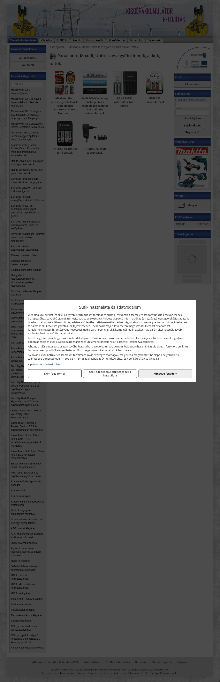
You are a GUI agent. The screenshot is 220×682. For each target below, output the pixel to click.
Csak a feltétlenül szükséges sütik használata (110, 373)
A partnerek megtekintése (44, 364)
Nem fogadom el (54, 373)
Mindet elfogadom (165, 373)
